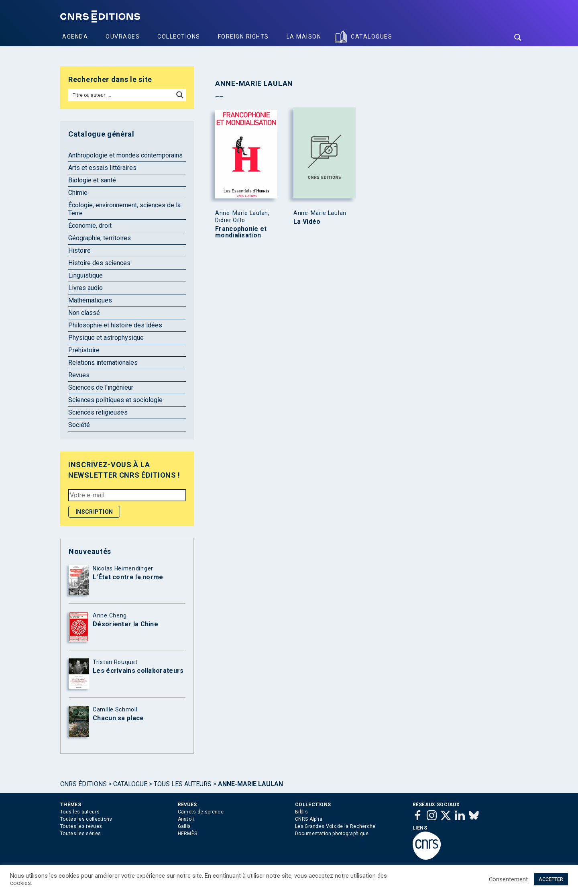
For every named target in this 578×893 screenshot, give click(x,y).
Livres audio (85, 288)
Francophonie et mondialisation (241, 232)
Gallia (184, 826)
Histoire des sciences (99, 263)
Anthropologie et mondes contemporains (125, 155)
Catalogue (130, 784)
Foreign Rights (243, 36)
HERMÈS (187, 833)
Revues (79, 375)
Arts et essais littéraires (102, 168)
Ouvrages (123, 36)
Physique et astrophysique (106, 337)
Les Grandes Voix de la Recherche (335, 826)
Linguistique (85, 275)
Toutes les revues (81, 826)
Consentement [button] (508, 879)
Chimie (78, 192)
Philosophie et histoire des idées (115, 325)
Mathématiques (90, 300)
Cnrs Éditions (83, 784)
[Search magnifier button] (518, 37)
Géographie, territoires (99, 238)
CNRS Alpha (308, 819)
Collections (178, 36)
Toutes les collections (86, 819)
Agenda (75, 36)
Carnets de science (201, 812)
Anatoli (186, 819)
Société (79, 425)
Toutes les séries (80, 833)
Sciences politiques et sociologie (115, 400)
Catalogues (371, 36)
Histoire (79, 250)
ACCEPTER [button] (551, 879)
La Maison (304, 36)
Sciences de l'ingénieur (100, 387)
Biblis (301, 812)
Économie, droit (90, 225)
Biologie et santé (92, 180)
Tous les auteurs (183, 784)
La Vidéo (306, 222)
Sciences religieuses (98, 412)
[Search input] (121, 94)
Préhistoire (84, 350)
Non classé (84, 313)
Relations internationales (103, 362)
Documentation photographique (331, 833)
